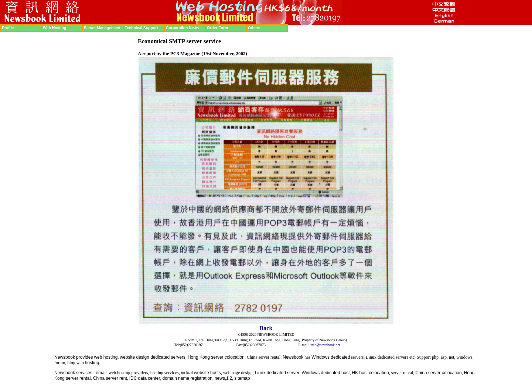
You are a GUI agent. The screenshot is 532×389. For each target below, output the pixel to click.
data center (149, 378)
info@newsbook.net (325, 345)
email (101, 372)
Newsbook (64, 357)
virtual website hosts (201, 372)
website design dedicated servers (152, 357)
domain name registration (187, 378)
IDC (133, 378)
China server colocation (438, 372)
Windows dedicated (330, 357)
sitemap (242, 378)
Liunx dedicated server (277, 372)
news (220, 378)
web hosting (105, 357)
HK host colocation (370, 372)
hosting (92, 362)
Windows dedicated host (326, 372)
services (84, 372)
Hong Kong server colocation (216, 357)
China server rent (110, 378)
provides (84, 357)
